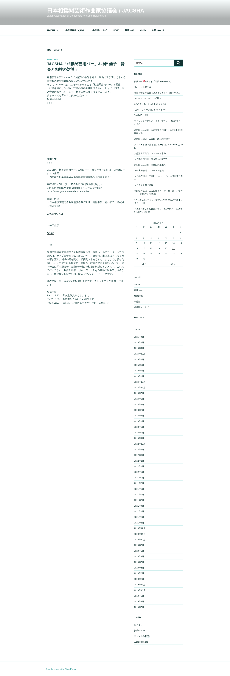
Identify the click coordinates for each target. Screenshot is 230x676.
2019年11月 (139, 584)
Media (143, 30)
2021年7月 (139, 489)
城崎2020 (138, 296)
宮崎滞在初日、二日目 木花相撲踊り (152, 139)
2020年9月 (139, 545)
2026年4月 (139, 337)
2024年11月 (139, 387)
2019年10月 (139, 590)
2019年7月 (139, 601)
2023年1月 (139, 438)
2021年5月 (139, 500)
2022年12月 (139, 444)
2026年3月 (139, 342)
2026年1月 (139, 348)
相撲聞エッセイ (99, 30)
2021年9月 (139, 477)
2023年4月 (139, 421)
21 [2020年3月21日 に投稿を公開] (173, 248)
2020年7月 (139, 556)
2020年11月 (139, 534)
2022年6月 (139, 461)
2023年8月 (139, 410)
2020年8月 (139, 551)
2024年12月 (139, 382)
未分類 (137, 301)
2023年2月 (139, 432)
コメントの (142, 636)
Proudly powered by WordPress (61, 669)
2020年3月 (139, 573)
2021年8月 (139, 483)
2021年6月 (139, 494)
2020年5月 (139, 568)
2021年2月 (139, 517)
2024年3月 (139, 399)
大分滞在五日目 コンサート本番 (150, 153)
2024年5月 (139, 393)
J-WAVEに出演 (141, 115)
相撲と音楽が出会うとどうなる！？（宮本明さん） (158, 93)
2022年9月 (139, 449)
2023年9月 (139, 404)
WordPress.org (141, 642)
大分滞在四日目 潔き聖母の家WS (150, 159)
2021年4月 (139, 506)
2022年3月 (139, 472)
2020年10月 (139, 539)
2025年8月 (139, 359)
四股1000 (129, 30)
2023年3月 (139, 427)
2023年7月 (139, 415)
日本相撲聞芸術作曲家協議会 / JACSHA (95, 11)
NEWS (116, 30)
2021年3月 (139, 511)
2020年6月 (139, 562)
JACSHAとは (53, 30)
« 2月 (143, 264)
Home (50, 233)
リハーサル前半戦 (142, 87)
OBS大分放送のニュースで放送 (149, 170)
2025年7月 (139, 365)
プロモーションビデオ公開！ (148, 98)
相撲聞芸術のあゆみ (76, 30)
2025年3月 (139, 376)
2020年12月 (139, 528)
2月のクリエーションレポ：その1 (150, 109)
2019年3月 (139, 607)
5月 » (173, 264)
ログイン (138, 625)
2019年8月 (139, 596)
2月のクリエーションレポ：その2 (150, 104)
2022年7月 (139, 455)
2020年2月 (139, 579)
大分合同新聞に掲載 (143, 185)
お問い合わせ (158, 30)
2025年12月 (139, 354)
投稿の (139, 630)
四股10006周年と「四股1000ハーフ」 (153, 81)
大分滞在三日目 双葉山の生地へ (150, 165)
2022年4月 (139, 466)
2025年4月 (139, 370)
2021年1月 (139, 522)
